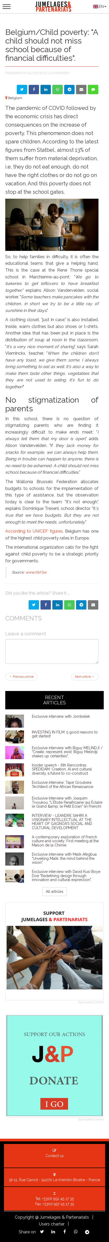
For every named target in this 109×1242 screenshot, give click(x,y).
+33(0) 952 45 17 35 (58, 1199)
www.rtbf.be (36, 572)
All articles (54, 891)
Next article (85, 676)
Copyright (24, 1217)
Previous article (21, 676)
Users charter (52, 1224)
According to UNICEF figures (34, 531)
